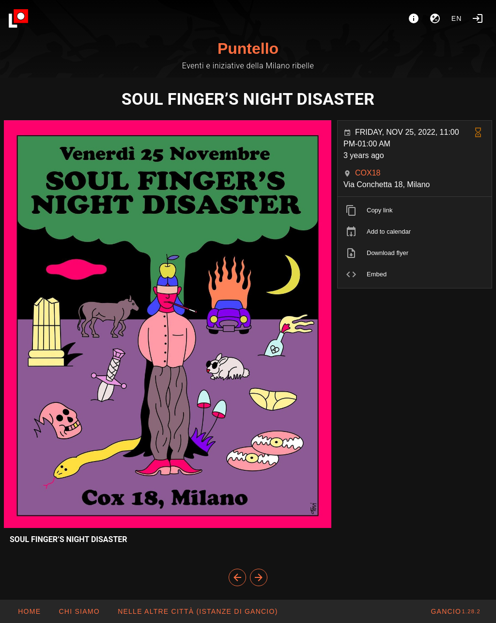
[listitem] (414, 210)
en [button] (456, 18)
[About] (413, 18)
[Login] (477, 18)
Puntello (248, 48)
